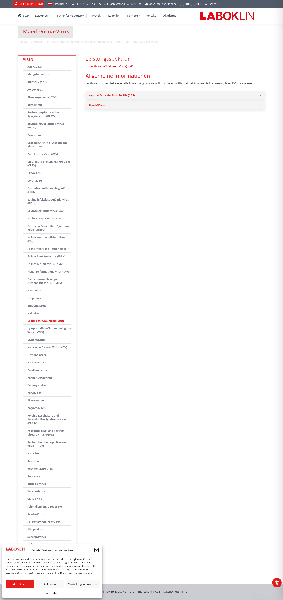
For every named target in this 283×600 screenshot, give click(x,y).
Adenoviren (34, 67)
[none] (57, 4)
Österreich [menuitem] (58, 3)
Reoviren (33, 461)
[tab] (175, 95)
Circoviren (34, 173)
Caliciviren (34, 135)
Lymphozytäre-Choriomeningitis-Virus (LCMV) (49, 330)
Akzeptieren (19, 584)
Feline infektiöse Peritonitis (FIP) (48, 249)
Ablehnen (50, 584)
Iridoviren (33, 313)
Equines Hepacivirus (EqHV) (45, 218)
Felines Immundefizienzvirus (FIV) (46, 239)
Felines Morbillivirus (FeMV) (45, 264)
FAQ (184, 591)
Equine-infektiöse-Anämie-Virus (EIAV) (48, 201)
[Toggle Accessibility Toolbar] (277, 582)
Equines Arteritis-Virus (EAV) (45, 211)
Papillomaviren (37, 370)
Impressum (145, 591)
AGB (158, 591)
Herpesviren (35, 298)
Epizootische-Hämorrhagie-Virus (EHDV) (48, 190)
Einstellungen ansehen (82, 584)
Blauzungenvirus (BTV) (42, 97)
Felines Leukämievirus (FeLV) (46, 256)
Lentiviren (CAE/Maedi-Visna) (46, 321)
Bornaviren (34, 105)
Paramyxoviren (37, 385)
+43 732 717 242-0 (85, 3)
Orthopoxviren (37, 355)
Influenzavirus (36, 305)
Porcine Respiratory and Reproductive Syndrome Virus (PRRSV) (46, 419)
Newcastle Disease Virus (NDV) (47, 347)
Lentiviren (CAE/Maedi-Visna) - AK (111, 66)
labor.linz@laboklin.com (160, 4)
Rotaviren (33, 476)
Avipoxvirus (35, 89)
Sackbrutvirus (36, 491)
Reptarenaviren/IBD (40, 468)
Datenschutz (52, 593)
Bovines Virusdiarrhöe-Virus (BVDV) (45, 125)
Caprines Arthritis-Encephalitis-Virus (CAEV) (47, 144)
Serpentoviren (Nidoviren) (44, 521)
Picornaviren (35, 400)
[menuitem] (57, 3)
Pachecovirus (36, 362)
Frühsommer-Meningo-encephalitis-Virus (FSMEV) (44, 281)
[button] (96, 550)
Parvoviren (34, 393)
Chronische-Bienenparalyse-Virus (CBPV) (48, 163)
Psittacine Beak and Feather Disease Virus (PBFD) (45, 432)
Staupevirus (35, 529)
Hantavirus (34, 290)
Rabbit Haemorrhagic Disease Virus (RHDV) (46, 444)
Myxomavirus (36, 340)
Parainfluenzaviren (39, 377)
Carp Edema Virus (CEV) (42, 154)
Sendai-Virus (35, 514)
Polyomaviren (36, 408)
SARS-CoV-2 (34, 499)
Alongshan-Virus (38, 74)
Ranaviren (33, 453)
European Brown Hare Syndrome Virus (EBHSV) (48, 228)
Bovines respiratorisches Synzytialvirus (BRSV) (43, 114)
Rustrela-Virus (36, 484)
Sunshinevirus (36, 537)
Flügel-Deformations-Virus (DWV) (49, 271)
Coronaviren (35, 180)
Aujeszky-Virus (37, 82)
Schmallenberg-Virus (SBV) (44, 506)
